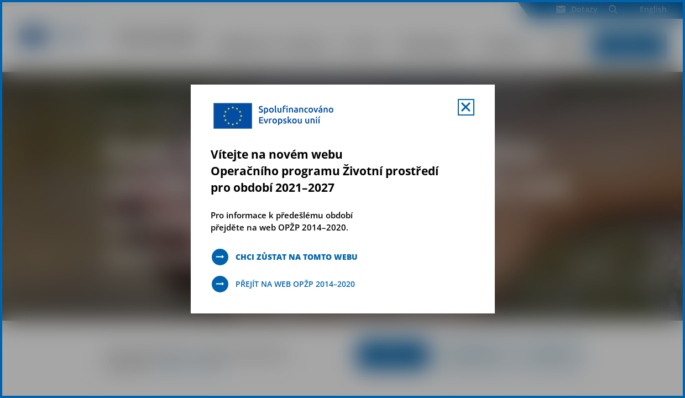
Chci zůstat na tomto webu (297, 257)
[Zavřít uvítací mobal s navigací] (466, 107)
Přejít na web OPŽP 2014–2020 (295, 284)
